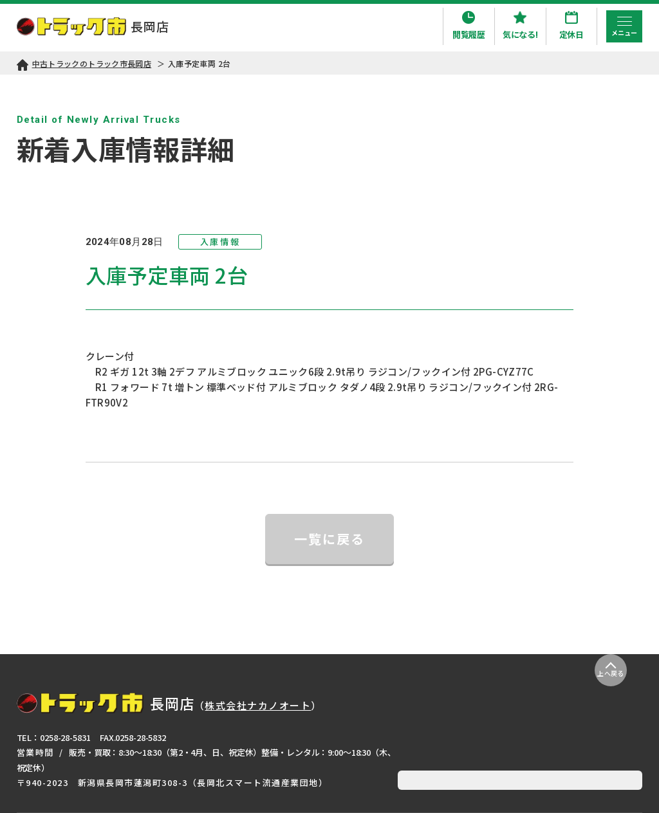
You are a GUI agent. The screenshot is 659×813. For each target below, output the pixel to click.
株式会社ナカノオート (258, 705)
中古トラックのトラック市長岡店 (92, 63)
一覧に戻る (329, 538)
